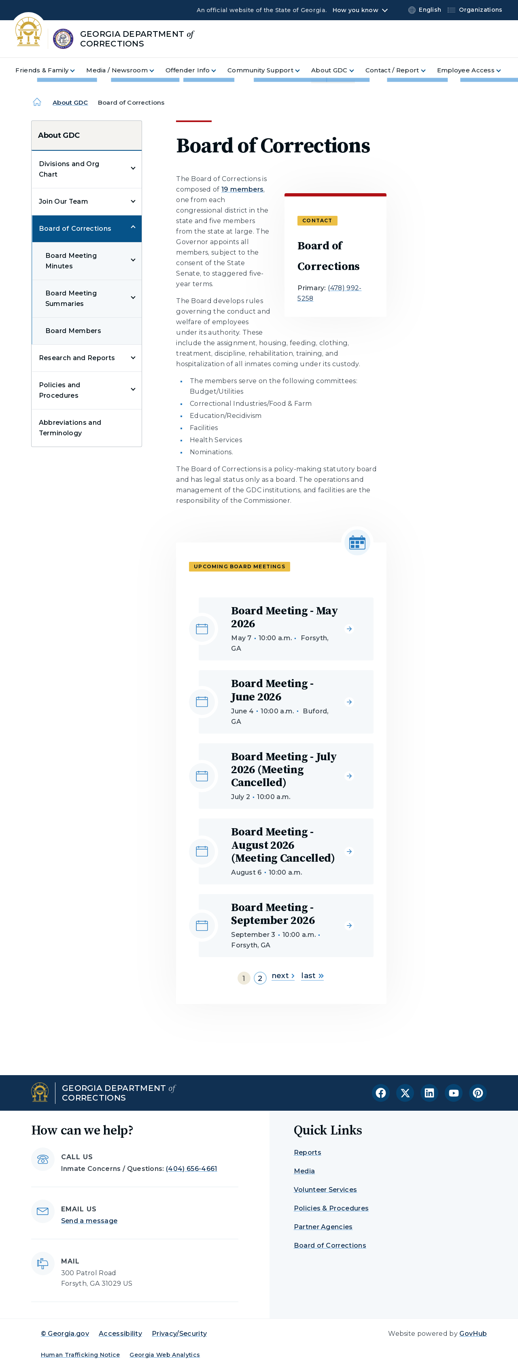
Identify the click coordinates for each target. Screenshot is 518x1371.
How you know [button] (355, 10)
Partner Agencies (323, 1227)
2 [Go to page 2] (260, 978)
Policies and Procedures (60, 390)
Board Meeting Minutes (71, 261)
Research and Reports (77, 358)
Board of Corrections (75, 228)
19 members (242, 189)
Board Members (73, 331)
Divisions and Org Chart (69, 169)
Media (304, 1171)
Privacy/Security (179, 1333)
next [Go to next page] (283, 975)
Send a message (89, 1221)
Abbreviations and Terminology (70, 428)
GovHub (473, 1333)
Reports (307, 1152)
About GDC (70, 102)
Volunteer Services (325, 1190)
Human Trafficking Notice (80, 1354)
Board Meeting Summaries (71, 298)
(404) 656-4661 (191, 1169)
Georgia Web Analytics (165, 1354)
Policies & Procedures (331, 1208)
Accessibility (120, 1333)
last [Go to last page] (312, 975)
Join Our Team (63, 201)
